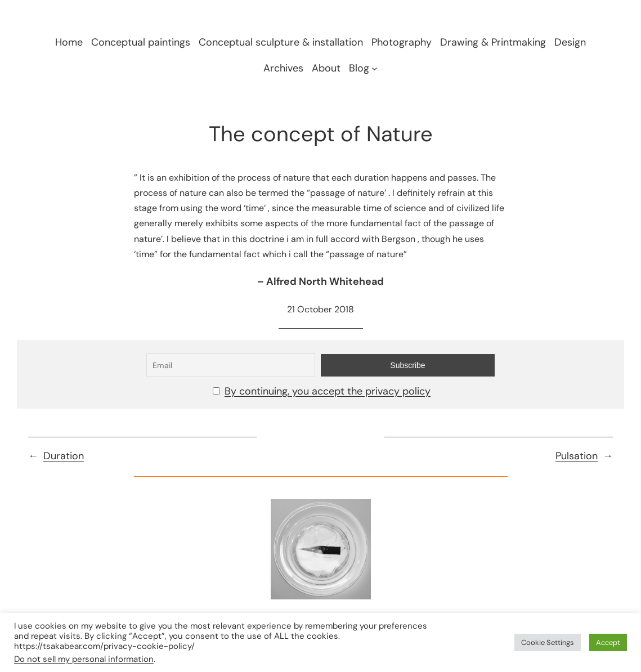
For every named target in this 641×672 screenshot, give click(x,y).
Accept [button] (608, 642)
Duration (63, 456)
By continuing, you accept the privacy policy (328, 391)
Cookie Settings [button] (547, 642)
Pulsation (576, 456)
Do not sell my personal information (84, 659)
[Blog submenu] (374, 68)
